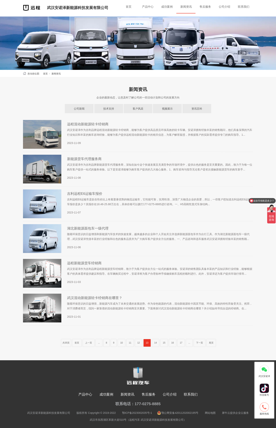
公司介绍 (224, 6)
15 (164, 342)
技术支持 (108, 108)
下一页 (199, 342)
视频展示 (167, 108)
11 (130, 342)
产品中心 (148, 6)
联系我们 (243, 6)
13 (147, 342)
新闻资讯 (186, 6)
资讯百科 (196, 108)
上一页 (88, 342)
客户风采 (138, 108)
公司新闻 (79, 108)
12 (138, 342)
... (99, 342)
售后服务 (205, 6)
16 (172, 342)
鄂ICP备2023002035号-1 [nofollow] (137, 412)
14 (155, 342)
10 (121, 342)
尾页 (211, 342)
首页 (128, 6)
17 (181, 342)
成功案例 (167, 6)
